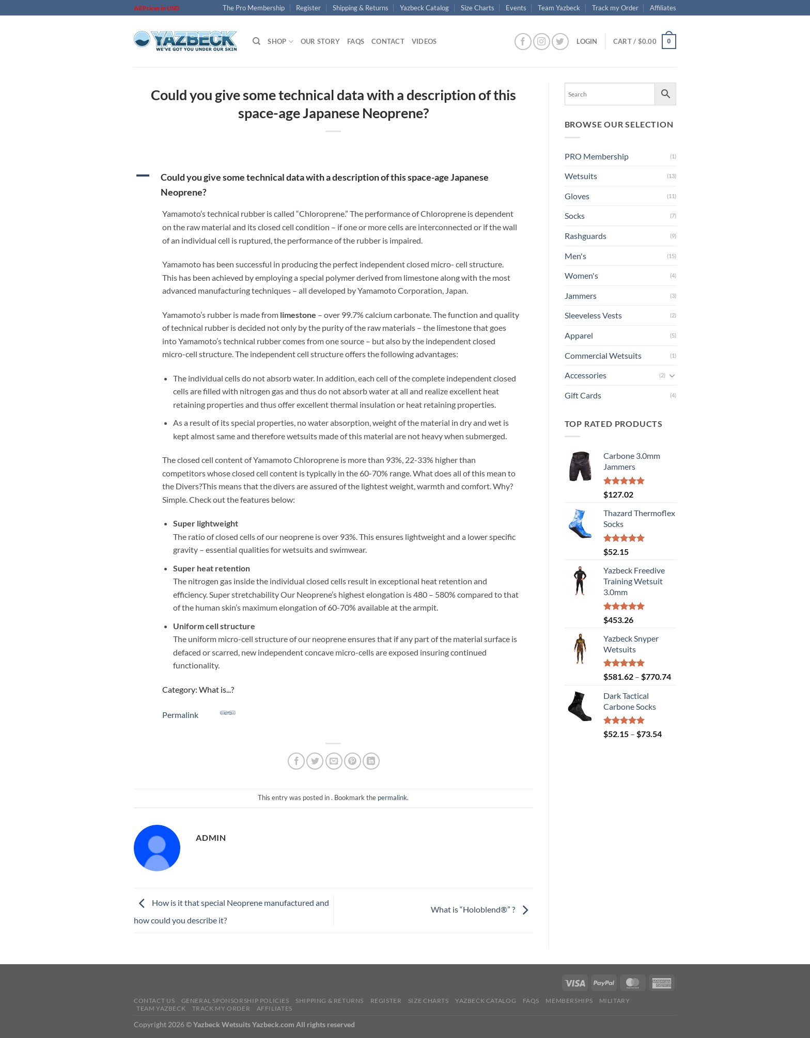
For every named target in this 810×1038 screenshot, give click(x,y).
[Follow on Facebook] (523, 41)
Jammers (581, 295)
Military (614, 1000)
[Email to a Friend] (333, 761)
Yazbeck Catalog (424, 8)
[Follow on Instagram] (541, 41)
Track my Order (615, 8)
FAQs (355, 41)
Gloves (577, 196)
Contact (387, 41)
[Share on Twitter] (314, 761)
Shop (280, 41)
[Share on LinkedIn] (371, 761)
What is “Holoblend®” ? (482, 909)
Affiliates (663, 8)
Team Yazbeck (559, 8)
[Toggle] (672, 375)
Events (516, 8)
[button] (333, 184)
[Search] (256, 41)
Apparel (579, 335)
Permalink (199, 712)
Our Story (320, 41)
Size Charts (477, 8)
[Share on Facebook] (296, 761)
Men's (575, 256)
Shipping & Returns (360, 8)
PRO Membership (597, 156)
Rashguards (585, 236)
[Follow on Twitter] (560, 41)
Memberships (569, 1000)
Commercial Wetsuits (603, 355)
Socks (575, 215)
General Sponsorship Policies (235, 1000)
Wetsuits (581, 176)
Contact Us (154, 1000)
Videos (424, 41)
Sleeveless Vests (593, 315)
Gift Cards (583, 395)
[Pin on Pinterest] (352, 761)
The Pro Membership (254, 8)
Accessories (585, 375)
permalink (392, 797)
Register (308, 8)
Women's (581, 275)
